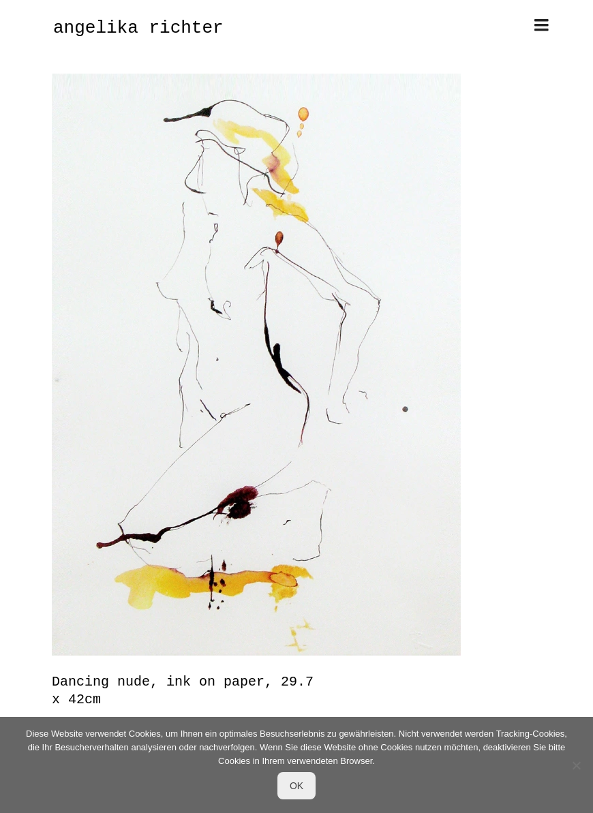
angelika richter (138, 28)
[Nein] (576, 765)
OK (296, 785)
